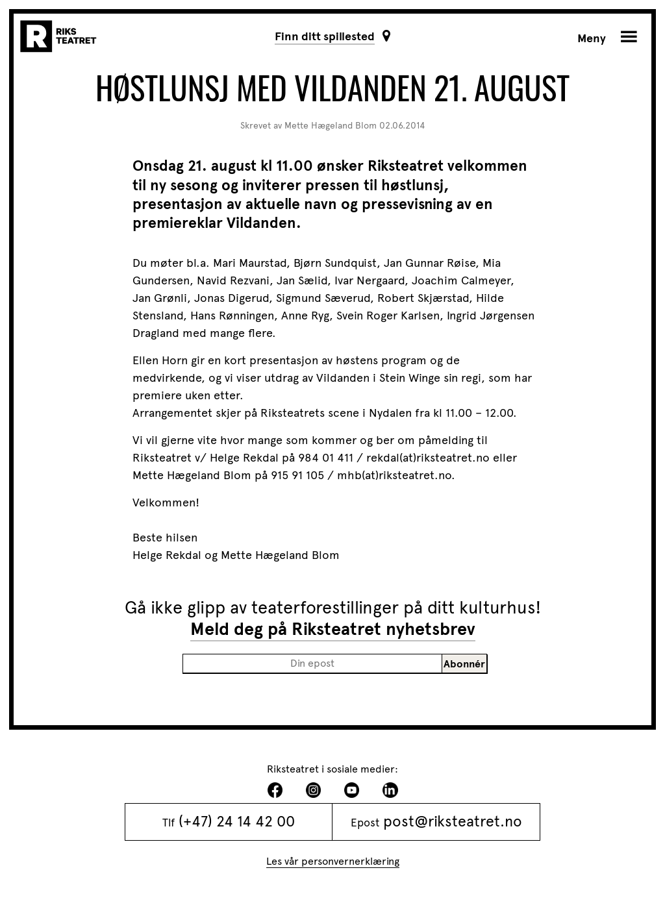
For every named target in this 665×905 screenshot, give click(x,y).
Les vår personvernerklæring (332, 861)
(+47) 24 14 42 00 (237, 821)
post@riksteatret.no (452, 821)
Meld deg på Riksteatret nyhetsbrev (332, 629)
